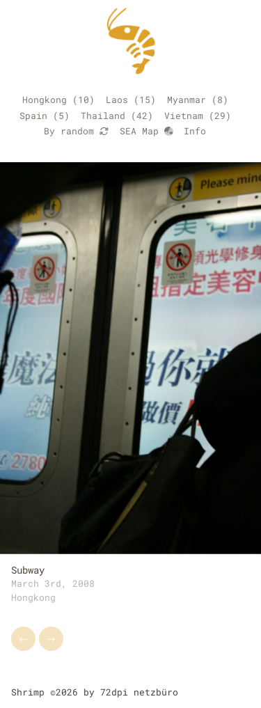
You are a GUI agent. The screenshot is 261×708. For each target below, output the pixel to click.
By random (76, 130)
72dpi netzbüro (139, 692)
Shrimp (28, 692)
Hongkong (44, 99)
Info (195, 130)
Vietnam (183, 115)
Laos (117, 99)
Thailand (103, 115)
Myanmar (186, 99)
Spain (33, 115)
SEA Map (146, 130)
